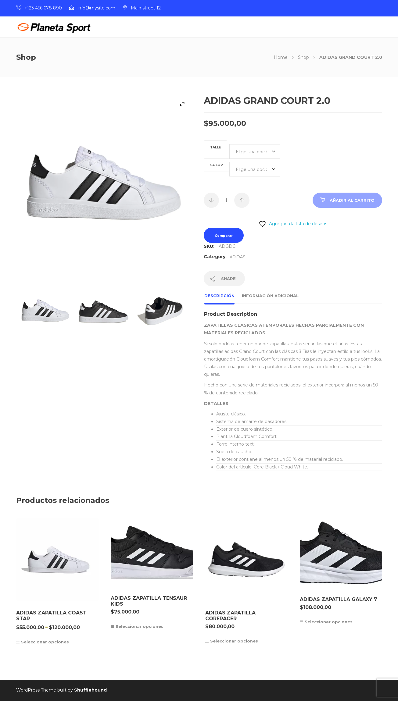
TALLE (215, 147)
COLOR (216, 165)
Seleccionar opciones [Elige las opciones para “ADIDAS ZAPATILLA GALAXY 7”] (329, 621)
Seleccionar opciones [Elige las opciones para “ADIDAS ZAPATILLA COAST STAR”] (45, 641)
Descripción (219, 295)
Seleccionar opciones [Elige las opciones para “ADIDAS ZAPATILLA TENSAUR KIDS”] (139, 626)
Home (281, 57)
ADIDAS (238, 256)
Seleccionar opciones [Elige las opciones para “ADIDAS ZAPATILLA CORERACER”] (234, 641)
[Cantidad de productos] (226, 200)
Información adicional (270, 295)
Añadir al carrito (352, 200)
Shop (303, 57)
